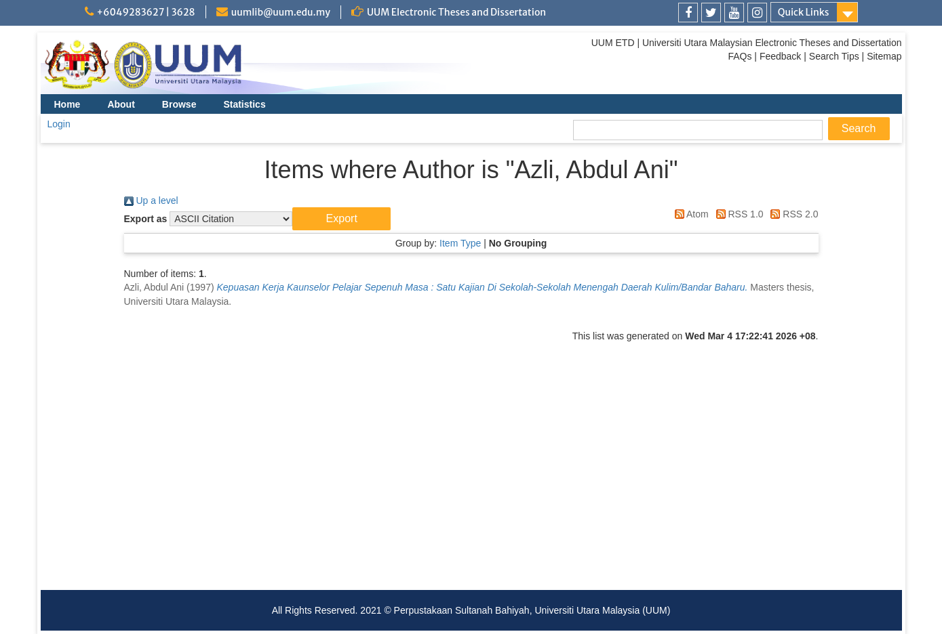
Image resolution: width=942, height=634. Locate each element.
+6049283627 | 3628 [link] (146, 12)
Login (59, 124)
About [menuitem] (120, 104)
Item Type (460, 243)
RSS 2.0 (792, 214)
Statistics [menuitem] (244, 104)
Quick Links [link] (803, 12)
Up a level (151, 200)
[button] (341, 218)
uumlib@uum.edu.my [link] (280, 12)
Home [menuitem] (67, 104)
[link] (688, 12)
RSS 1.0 (737, 214)
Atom (689, 214)
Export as (146, 218)
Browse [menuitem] (179, 104)
